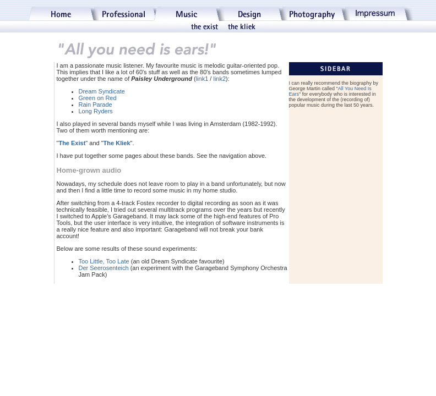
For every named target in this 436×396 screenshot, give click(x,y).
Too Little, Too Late (104, 261)
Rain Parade (95, 104)
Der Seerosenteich (104, 268)
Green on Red (98, 98)
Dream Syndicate (102, 91)
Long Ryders (96, 111)
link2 (219, 78)
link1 (202, 78)
